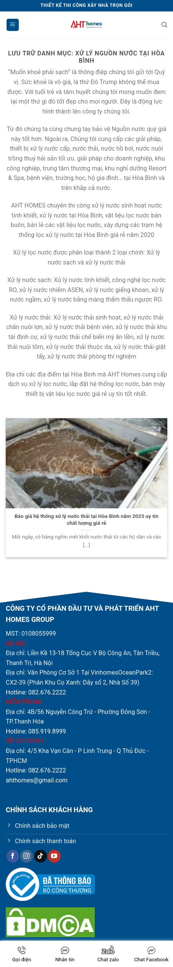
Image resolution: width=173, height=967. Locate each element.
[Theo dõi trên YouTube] (54, 856)
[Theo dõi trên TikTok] (40, 856)
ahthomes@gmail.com (37, 780)
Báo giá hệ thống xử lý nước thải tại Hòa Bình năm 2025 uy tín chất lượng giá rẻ (86, 519)
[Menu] (13, 25)
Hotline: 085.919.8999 (36, 731)
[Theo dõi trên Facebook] (13, 856)
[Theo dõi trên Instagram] (26, 856)
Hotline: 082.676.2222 (36, 692)
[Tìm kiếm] (164, 25)
